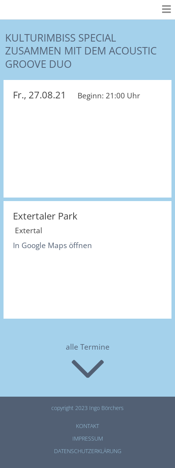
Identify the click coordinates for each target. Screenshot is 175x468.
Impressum (87, 438)
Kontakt (87, 426)
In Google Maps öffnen (52, 245)
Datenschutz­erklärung (87, 451)
